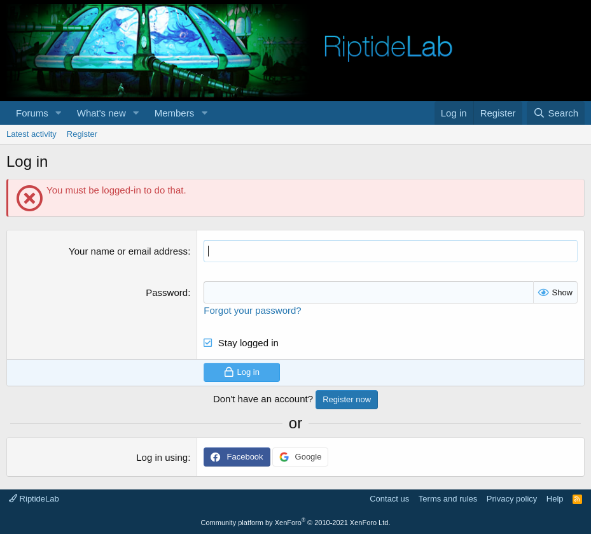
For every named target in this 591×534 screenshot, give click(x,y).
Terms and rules (448, 498)
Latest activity (31, 134)
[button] (58, 113)
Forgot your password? (252, 310)
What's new (101, 113)
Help (555, 498)
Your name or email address (128, 251)
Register (82, 134)
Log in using (162, 457)
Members (175, 113)
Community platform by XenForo (296, 522)
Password (167, 292)
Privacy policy (512, 498)
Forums (32, 113)
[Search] (556, 113)
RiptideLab (34, 498)
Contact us (389, 498)
